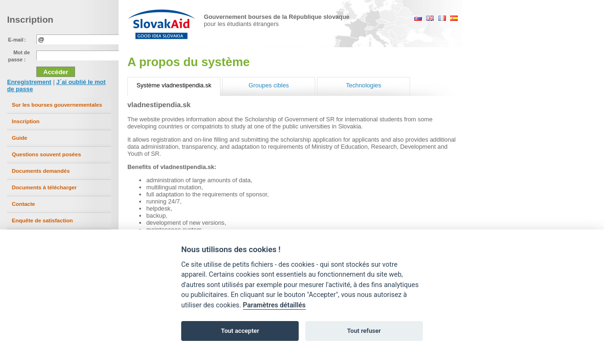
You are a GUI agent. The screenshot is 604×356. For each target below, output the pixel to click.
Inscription (26, 121)
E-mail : (17, 39)
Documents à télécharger (44, 187)
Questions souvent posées (46, 154)
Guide (19, 138)
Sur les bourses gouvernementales (57, 105)
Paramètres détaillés (274, 305)
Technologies (363, 85)
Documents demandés (41, 171)
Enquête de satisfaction (42, 220)
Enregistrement (29, 81)
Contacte (23, 204)
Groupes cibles (269, 85)
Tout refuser (364, 330)
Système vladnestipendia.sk (173, 85)
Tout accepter (240, 330)
